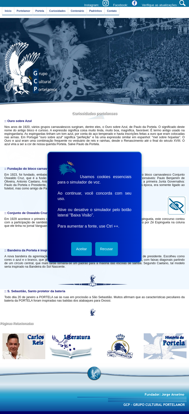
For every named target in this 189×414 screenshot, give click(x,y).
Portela (39, 11)
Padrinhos (93, 11)
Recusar (106, 249)
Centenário (75, 11)
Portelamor (23, 11)
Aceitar (81, 249)
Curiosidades (56, 11)
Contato (108, 11)
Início (8, 11)
